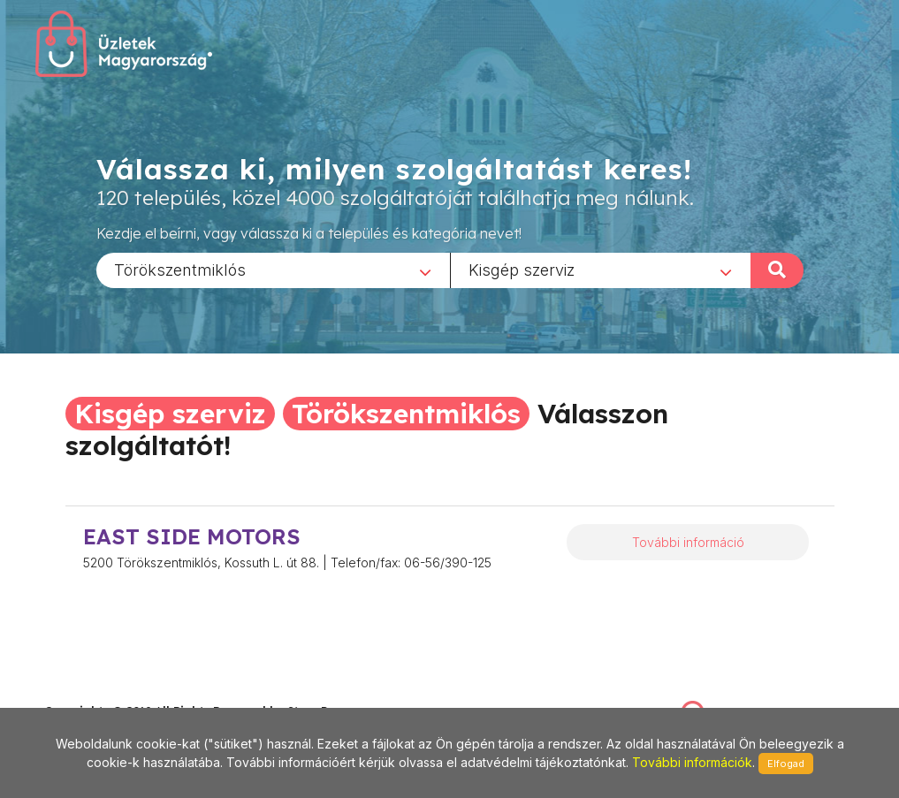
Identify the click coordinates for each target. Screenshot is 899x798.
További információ (688, 542)
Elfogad (785, 763)
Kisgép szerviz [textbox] (522, 269)
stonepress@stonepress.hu (115, 692)
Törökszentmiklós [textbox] (180, 269)
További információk (692, 762)
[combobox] (273, 269)
